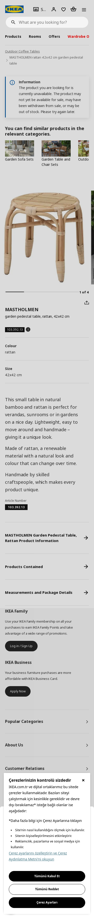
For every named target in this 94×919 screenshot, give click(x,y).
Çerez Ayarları (47, 902)
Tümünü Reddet (47, 889)
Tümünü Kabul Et (47, 876)
